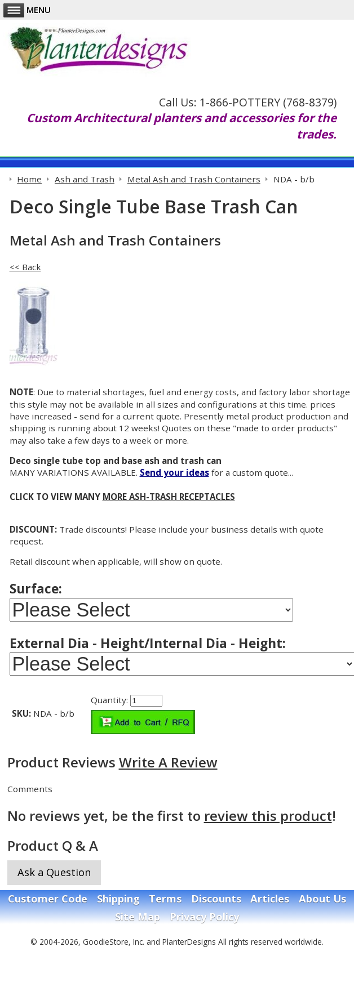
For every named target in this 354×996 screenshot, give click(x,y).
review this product (268, 815)
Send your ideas (174, 472)
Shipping (118, 898)
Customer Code (47, 898)
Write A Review (168, 762)
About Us (322, 898)
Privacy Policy (204, 916)
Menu (27, 9)
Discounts (216, 898)
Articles (269, 898)
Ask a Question (54, 872)
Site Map (137, 916)
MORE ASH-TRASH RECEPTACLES (169, 496)
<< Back (25, 267)
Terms (165, 898)
